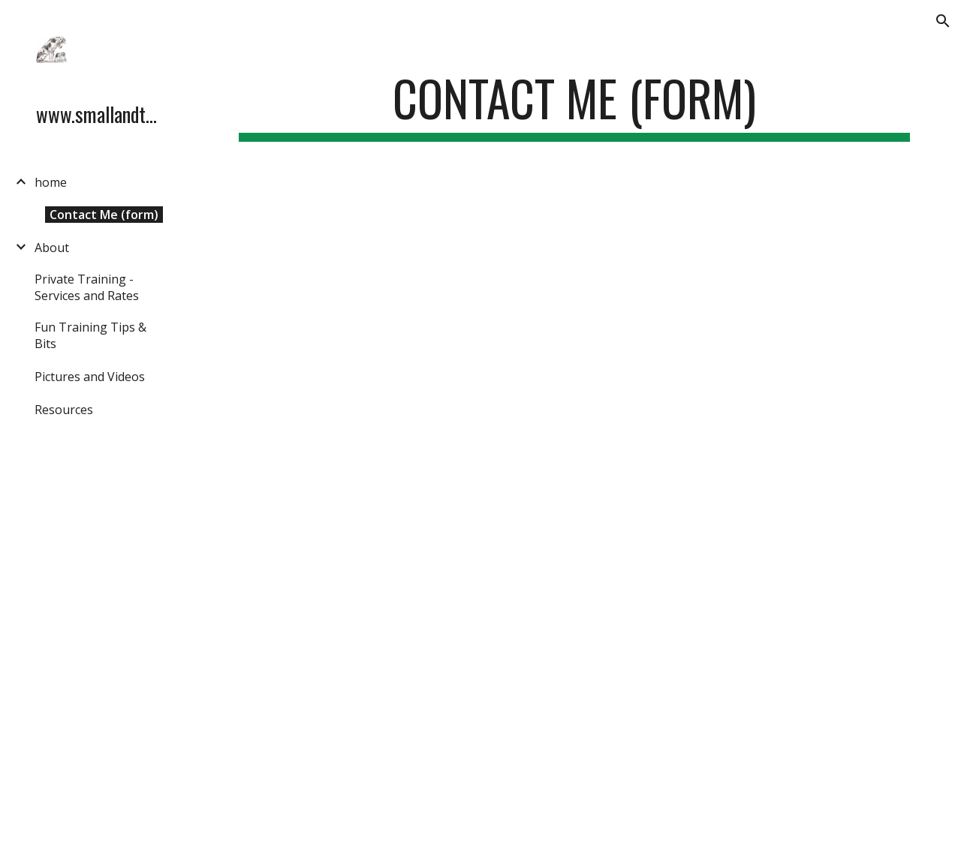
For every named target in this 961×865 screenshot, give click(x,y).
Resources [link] (64, 409)
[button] (943, 21)
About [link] (52, 247)
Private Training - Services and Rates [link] (87, 287)
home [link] (51, 182)
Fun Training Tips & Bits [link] (90, 335)
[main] (575, 105)
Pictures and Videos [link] (90, 376)
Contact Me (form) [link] (104, 214)
